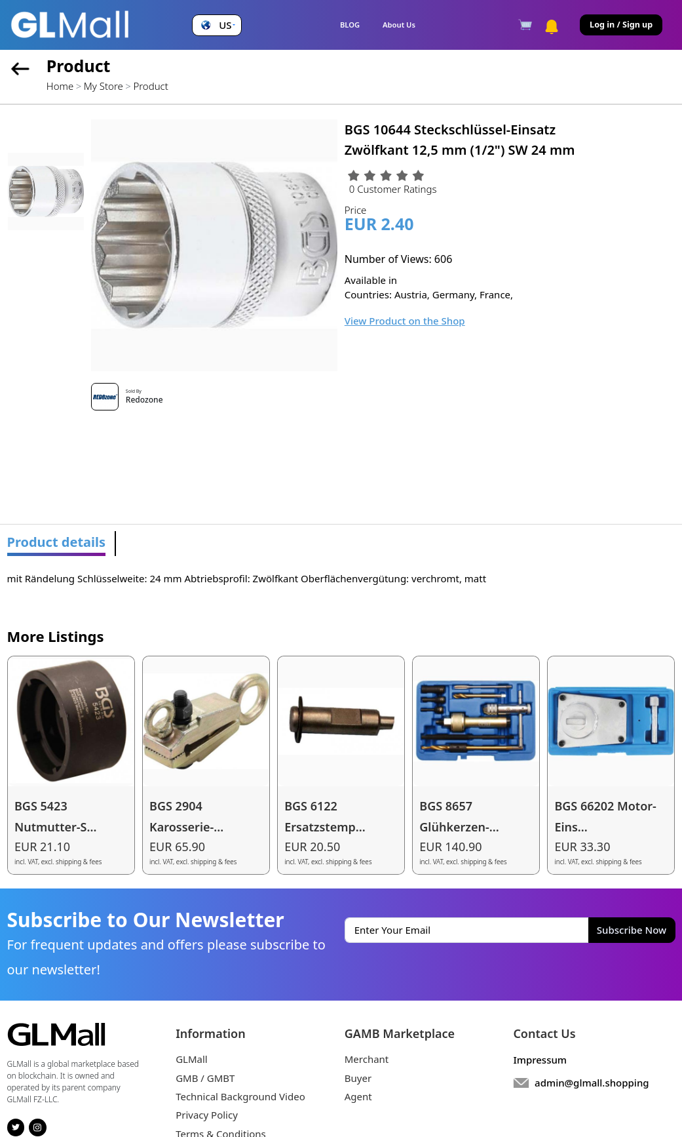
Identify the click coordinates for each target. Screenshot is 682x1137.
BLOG (350, 25)
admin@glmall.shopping (592, 1082)
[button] (216, 25)
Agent (358, 1096)
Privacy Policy (207, 1114)
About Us (399, 25)
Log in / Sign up (621, 24)
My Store (103, 85)
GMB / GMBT (205, 1078)
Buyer (358, 1078)
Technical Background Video (240, 1096)
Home (60, 85)
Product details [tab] (56, 542)
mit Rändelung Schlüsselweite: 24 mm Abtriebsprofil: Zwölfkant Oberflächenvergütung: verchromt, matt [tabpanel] (247, 578)
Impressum (540, 1059)
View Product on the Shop (405, 320)
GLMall (192, 1059)
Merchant (367, 1059)
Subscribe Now (631, 929)
